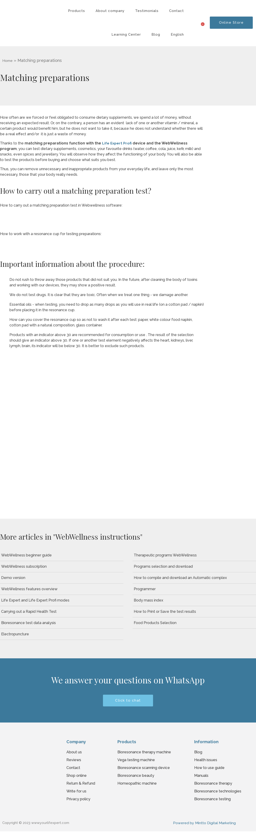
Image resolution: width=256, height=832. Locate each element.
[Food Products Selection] (194, 622)
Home (7, 60)
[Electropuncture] (61, 634)
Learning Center (126, 34)
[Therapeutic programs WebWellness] (194, 555)
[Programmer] (194, 589)
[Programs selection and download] (194, 566)
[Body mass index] (194, 600)
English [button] (177, 34)
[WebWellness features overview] (61, 589)
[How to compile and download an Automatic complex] (194, 577)
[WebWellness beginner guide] (61, 555)
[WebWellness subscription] (61, 566)
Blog (155, 34)
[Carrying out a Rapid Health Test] (61, 611)
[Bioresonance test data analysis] (61, 622)
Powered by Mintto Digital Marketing (204, 823)
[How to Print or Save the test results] (194, 611)
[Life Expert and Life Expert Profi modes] (61, 600)
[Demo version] (61, 577)
